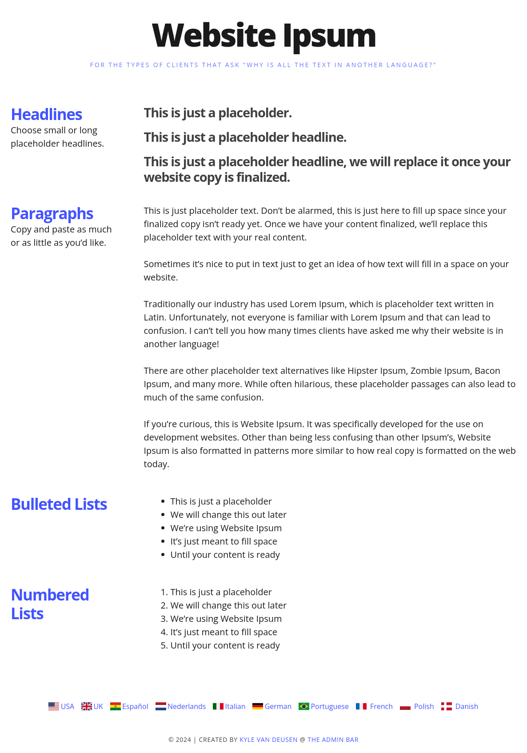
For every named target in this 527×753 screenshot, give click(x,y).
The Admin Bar (333, 739)
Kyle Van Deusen (269, 739)
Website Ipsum (264, 34)
